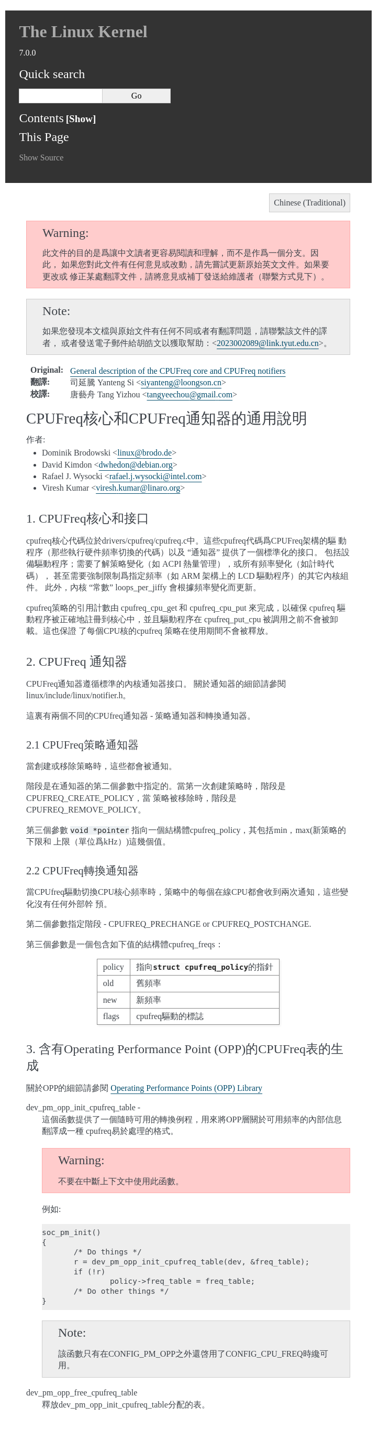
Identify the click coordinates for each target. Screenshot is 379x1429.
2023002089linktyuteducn (268, 343)
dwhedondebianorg (136, 464)
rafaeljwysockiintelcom (155, 476)
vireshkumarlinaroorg (138, 487)
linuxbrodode (144, 452)
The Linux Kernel (83, 31)
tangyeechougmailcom (190, 394)
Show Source (41, 157)
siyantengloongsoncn (181, 382)
